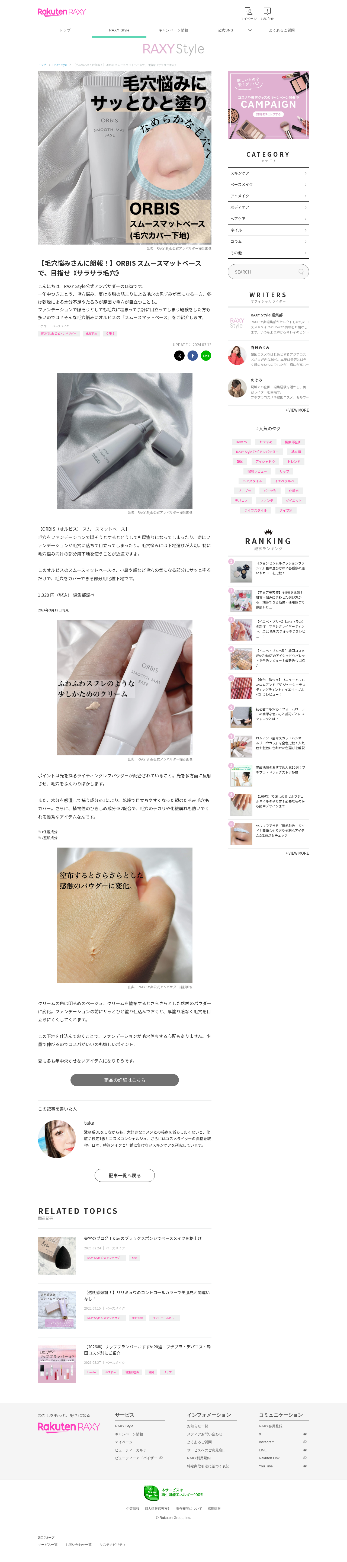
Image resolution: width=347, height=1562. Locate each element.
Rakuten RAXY (62, 12)
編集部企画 (132, 1372)
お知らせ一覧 (197, 1426)
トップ (64, 30)
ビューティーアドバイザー (136, 1458)
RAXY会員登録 (270, 1426)
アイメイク (239, 195)
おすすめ (110, 1372)
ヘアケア (238, 218)
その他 (236, 252)
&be (134, 1258)
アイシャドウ (265, 461)
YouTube (266, 1466)
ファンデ (266, 500)
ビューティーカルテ (131, 1450)
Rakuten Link (269, 1458)
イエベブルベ (284, 481)
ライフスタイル (255, 510)
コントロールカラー (164, 1318)
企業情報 (132, 1508)
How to (91, 1372)
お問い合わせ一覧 (79, 1545)
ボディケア (239, 207)
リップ (167, 1372)
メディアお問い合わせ (204, 1434)
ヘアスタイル (252, 481)
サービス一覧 (47, 1545)
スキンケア (239, 173)
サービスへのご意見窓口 (206, 1450)
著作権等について (189, 1508)
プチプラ (244, 490)
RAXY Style (119, 30)
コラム (236, 241)
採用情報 (214, 1508)
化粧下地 (91, 333)
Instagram (267, 1442)
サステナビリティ (113, 1545)
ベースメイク (61, 326)
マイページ (124, 1442)
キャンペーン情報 (173, 30)
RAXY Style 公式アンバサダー (58, 333)
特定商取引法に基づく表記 (208, 1466)
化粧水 (294, 490)
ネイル (236, 230)
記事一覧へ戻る (125, 1175)
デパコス (241, 500)
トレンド (293, 461)
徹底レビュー (257, 471)
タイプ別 (286, 510)
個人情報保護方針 (158, 1508)
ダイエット (294, 500)
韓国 (151, 1372)
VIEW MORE (297, 410)
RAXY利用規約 (199, 1458)
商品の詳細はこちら (125, 1079)
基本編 (296, 451)
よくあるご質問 (282, 30)
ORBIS (110, 333)
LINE (263, 1450)
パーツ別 (270, 490)
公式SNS (225, 30)
